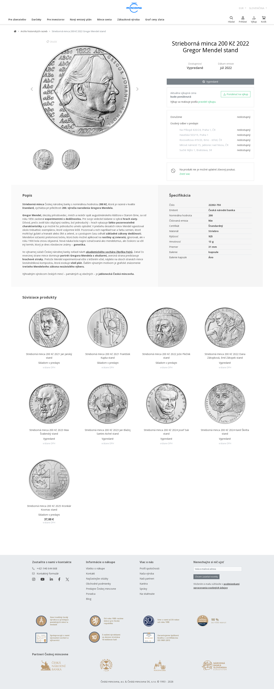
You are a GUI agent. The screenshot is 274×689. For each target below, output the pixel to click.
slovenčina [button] (257, 8)
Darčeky (36, 19)
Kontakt (90, 573)
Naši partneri (147, 578)
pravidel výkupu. (207, 101)
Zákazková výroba (128, 19)
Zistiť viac (184, 173)
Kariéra (144, 583)
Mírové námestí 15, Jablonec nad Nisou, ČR (203, 145)
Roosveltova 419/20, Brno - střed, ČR (200, 140)
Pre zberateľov (17, 19)
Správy (143, 588)
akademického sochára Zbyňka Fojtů (109, 252)
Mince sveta (104, 19)
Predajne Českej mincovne (101, 588)
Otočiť (52, 43)
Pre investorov (55, 19)
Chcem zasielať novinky (206, 576)
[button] (38, 89)
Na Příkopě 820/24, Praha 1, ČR (197, 129)
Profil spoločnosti (149, 568)
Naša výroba (147, 573)
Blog (88, 598)
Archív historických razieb (34, 31)
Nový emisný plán (81, 19)
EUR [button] (241, 8)
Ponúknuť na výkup (235, 94)
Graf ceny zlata (154, 19)
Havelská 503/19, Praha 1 (193, 135)
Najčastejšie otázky (97, 578)
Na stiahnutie (147, 593)
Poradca (90, 593)
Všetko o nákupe (95, 568)
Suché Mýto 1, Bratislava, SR (195, 150)
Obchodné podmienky (98, 583)
